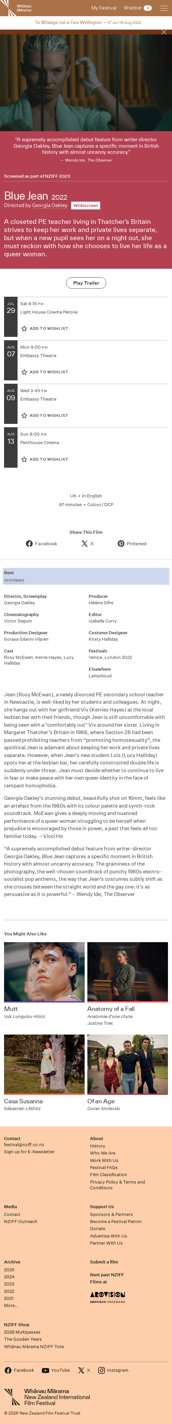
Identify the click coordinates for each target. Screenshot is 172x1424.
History (97, 1146)
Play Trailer (86, 283)
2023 (9, 1284)
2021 (8, 1298)
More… (11, 1305)
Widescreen (86, 205)
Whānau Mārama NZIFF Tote (34, 1346)
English (94, 496)
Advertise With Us (108, 1236)
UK (73, 496)
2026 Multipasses (22, 1332)
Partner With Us (106, 1243)
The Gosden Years (23, 1339)
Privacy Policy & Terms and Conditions (117, 1185)
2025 (9, 1270)
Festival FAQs (104, 1167)
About (96, 1138)
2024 (9, 1277)
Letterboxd (100, 676)
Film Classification (108, 1175)
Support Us (102, 1207)
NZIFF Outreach (20, 1221)
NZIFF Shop (16, 1325)
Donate (97, 1228)
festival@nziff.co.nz (24, 1144)
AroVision (14, 580)
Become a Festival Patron (116, 1221)
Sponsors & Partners (111, 1214)
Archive (12, 1262)
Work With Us (104, 1160)
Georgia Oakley (49, 205)
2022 (9, 1291)
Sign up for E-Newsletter (29, 1152)
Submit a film (104, 1262)
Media (10, 1207)
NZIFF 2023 (57, 176)
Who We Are (102, 1153)
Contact (12, 1138)
